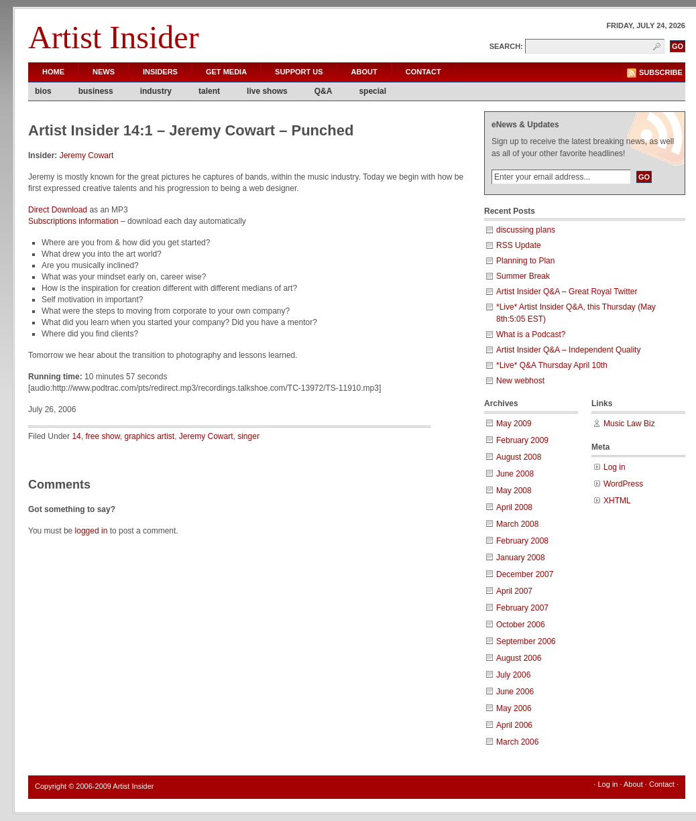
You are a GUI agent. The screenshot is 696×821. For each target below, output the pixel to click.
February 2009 (522, 440)
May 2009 (514, 423)
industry (156, 91)
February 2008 (522, 541)
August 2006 (518, 658)
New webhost (520, 380)
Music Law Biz (629, 423)
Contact (423, 72)
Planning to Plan (525, 260)
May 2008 (514, 490)
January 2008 (520, 557)
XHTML (617, 500)
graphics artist (149, 436)
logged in (91, 530)
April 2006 (514, 725)
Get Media (226, 72)
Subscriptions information (73, 221)
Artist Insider (113, 37)
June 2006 (515, 691)
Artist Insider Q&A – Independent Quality (568, 350)
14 (76, 436)
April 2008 (514, 507)
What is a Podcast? (530, 334)
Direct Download (57, 209)
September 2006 (526, 641)
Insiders (160, 72)
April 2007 (514, 591)
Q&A (323, 91)
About (364, 72)
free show (102, 436)
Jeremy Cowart (87, 155)
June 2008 (515, 474)
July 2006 (513, 675)
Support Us (299, 72)
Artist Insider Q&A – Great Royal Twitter (567, 291)
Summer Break (523, 276)
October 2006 (520, 624)
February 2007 (522, 608)
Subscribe (661, 72)
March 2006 (517, 742)
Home (53, 72)
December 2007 (524, 574)
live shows (267, 91)
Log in (614, 467)
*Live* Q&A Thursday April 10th (551, 365)
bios (43, 91)
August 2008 (518, 457)
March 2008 (517, 524)
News (104, 72)
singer (248, 436)
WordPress (623, 484)
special (372, 91)
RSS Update (518, 245)
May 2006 (514, 708)
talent (209, 91)
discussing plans (525, 230)
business (95, 91)
